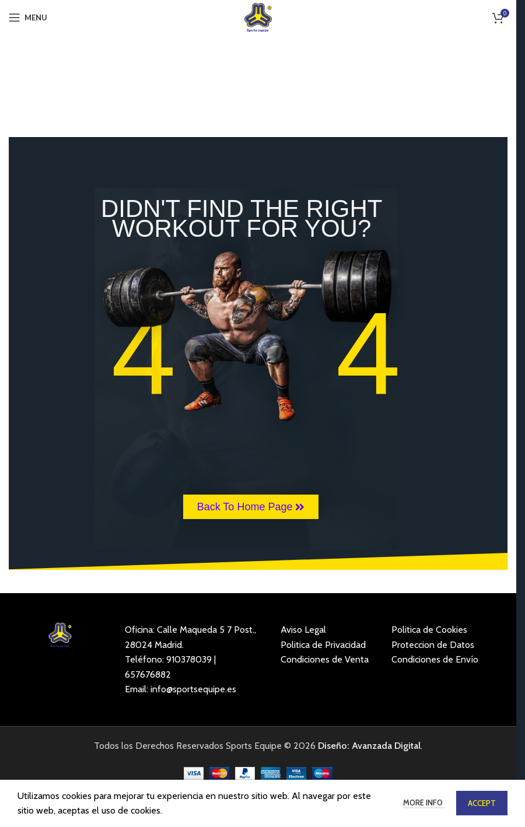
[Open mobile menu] (28, 17)
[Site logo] (258, 16)
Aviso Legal (303, 629)
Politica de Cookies (429, 629)
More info (423, 802)
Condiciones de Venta (325, 659)
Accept (482, 803)
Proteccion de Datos (432, 644)
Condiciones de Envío (434, 659)
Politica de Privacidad (323, 644)
